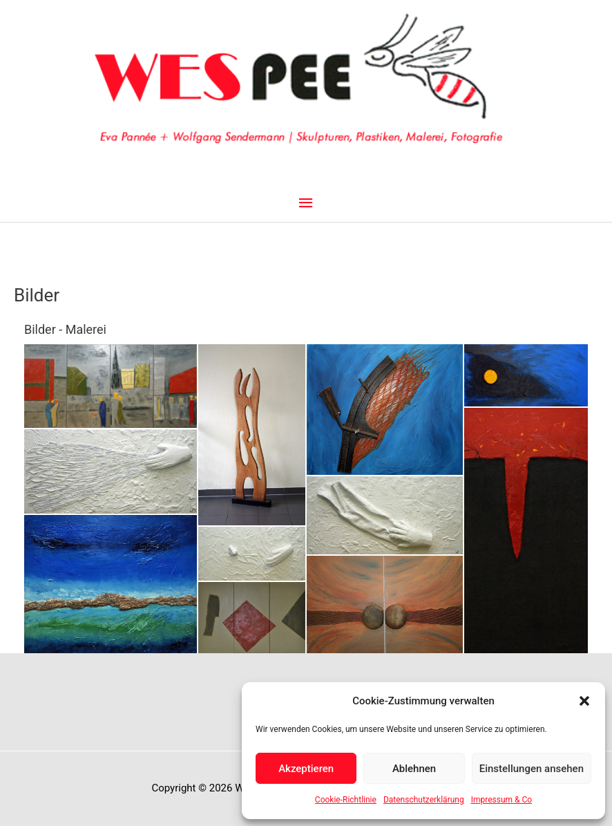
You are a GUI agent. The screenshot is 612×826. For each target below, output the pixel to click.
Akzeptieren (306, 768)
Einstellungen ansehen (531, 768)
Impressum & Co (501, 800)
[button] (584, 701)
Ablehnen (414, 768)
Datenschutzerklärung (423, 800)
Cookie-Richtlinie (345, 800)
